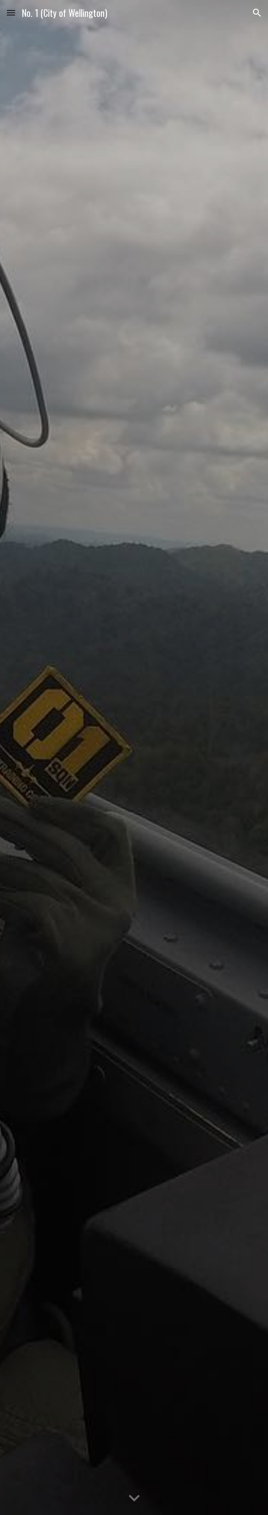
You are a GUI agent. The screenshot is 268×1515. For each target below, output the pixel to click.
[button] (11, 12)
